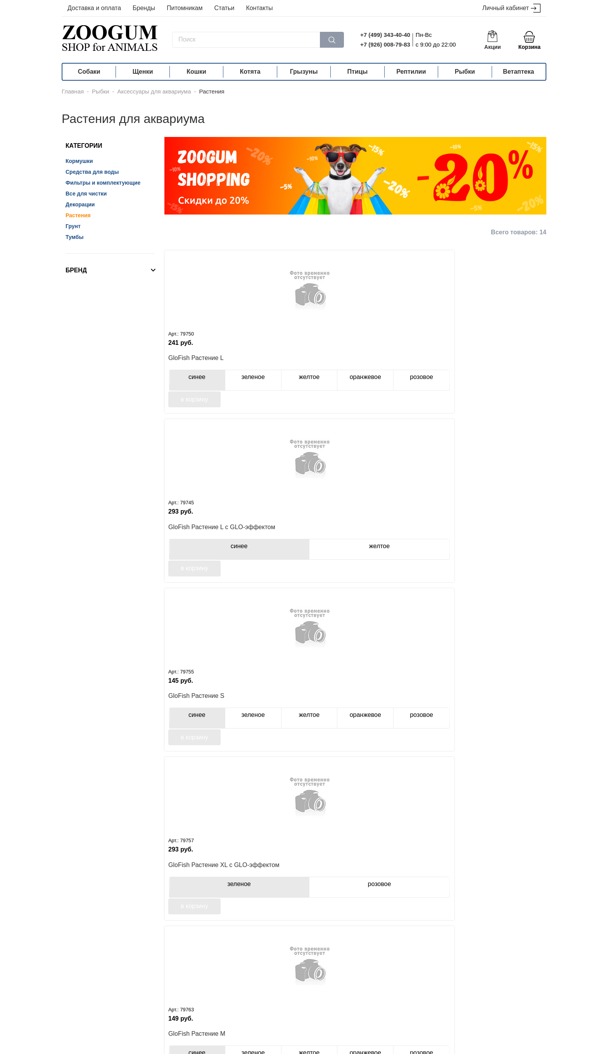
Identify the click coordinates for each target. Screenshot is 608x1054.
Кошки (196, 71)
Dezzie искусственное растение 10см (296, 891)
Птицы (357, 71)
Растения (78, 215)
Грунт (73, 226)
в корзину (194, 406)
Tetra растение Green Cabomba (198, 714)
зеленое (217, 383)
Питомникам (185, 8)
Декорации (80, 204)
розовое (520, 384)
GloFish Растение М (196, 538)
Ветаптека (518, 71)
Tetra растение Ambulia (395, 538)
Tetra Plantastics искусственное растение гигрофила (300, 714)
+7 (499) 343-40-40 (385, 34)
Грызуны (304, 71)
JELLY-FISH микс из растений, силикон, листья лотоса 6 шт (206, 891)
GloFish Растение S (390, 361)
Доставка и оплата (94, 8)
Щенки (143, 71)
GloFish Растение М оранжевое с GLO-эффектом (293, 538)
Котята (250, 71)
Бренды (144, 8)
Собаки (89, 71)
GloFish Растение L (196, 361)
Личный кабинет (511, 8)
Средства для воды (92, 172)
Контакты (259, 8)
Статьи (224, 8)
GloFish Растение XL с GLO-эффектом (499, 362)
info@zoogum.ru (450, 1025)
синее (184, 383)
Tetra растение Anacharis (494, 538)
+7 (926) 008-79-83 (385, 44)
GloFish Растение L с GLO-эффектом (303, 362)
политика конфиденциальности (232, 1048)
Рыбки (465, 71)
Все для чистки (86, 193)
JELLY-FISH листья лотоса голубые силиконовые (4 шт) (403, 714)
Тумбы (74, 237)
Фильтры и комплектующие (103, 183)
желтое (249, 383)
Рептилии (411, 71)
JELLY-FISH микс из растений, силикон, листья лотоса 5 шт (497, 714)
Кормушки (79, 161)
